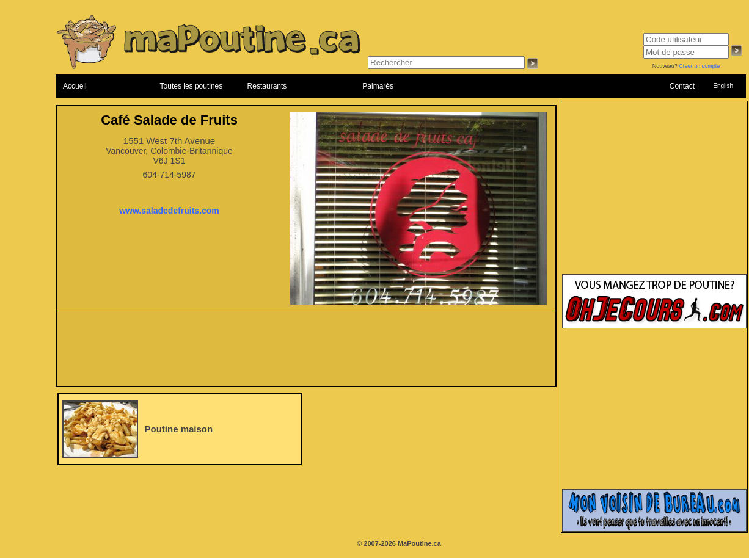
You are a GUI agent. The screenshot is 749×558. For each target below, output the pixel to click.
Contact (682, 86)
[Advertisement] (306, 352)
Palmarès (377, 86)
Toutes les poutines (191, 86)
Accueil (75, 86)
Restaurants (267, 86)
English (723, 85)
